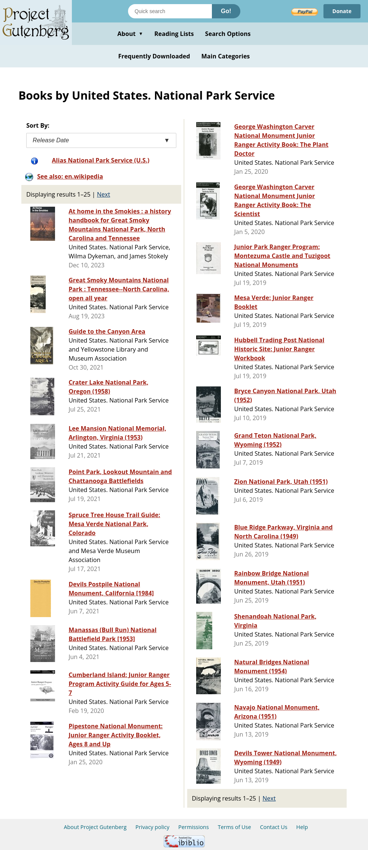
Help (302, 827)
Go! (226, 11)
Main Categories (225, 56)
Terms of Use (234, 827)
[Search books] (170, 11)
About (130, 33)
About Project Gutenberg (95, 827)
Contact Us (273, 827)
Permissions (193, 827)
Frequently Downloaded (154, 56)
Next (103, 194)
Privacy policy (153, 827)
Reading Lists (174, 34)
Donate (342, 11)
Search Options (228, 34)
